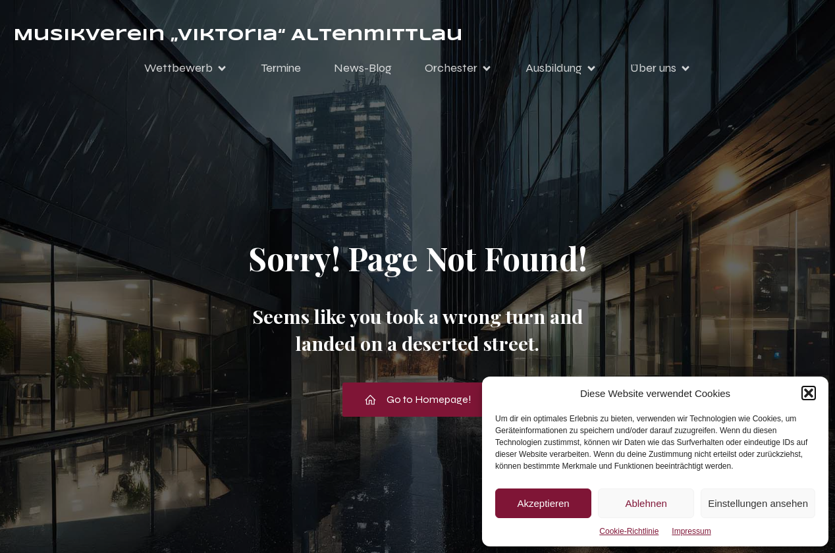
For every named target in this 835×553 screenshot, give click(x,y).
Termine (281, 68)
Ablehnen (645, 503)
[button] (808, 393)
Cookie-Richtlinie (629, 531)
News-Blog (363, 68)
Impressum (691, 531)
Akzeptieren (543, 503)
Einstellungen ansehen (758, 503)
